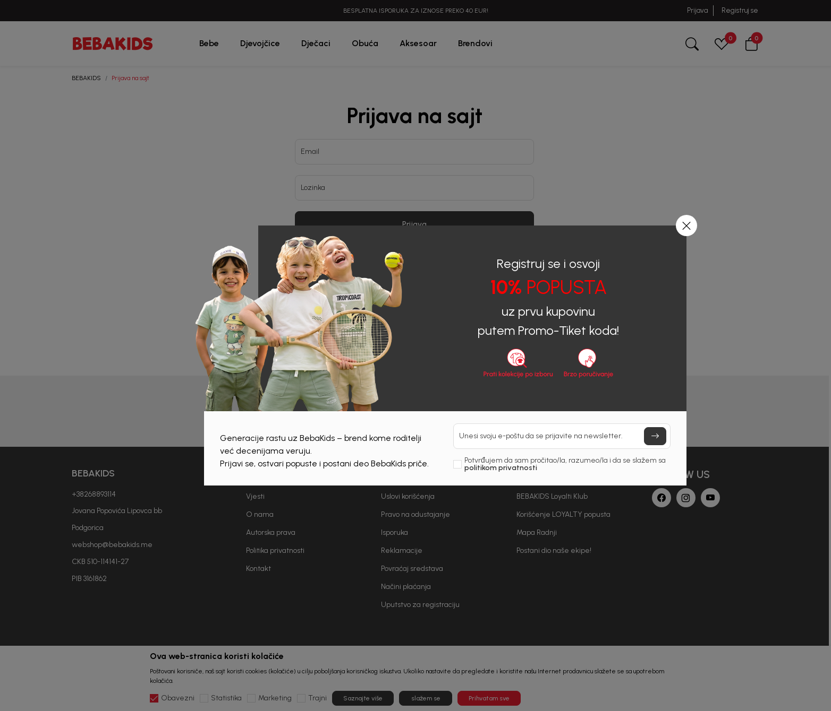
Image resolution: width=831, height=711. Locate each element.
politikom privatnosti (500, 467)
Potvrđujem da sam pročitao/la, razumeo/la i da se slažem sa (565, 464)
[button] (686, 225)
